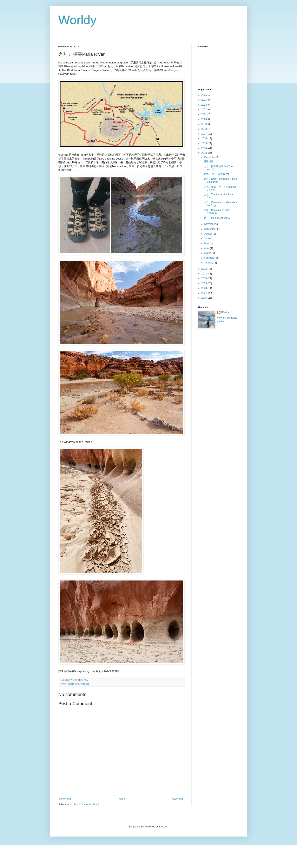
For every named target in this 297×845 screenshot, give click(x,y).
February (209, 257)
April (207, 248)
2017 (204, 133)
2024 (204, 99)
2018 (204, 129)
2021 (204, 114)
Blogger (163, 826)
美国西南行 (73, 683)
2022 (204, 109)
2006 (204, 297)
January (209, 262)
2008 (204, 288)
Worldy (77, 20)
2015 (204, 143)
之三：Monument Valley (217, 218)
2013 (204, 152)
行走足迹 (84, 683)
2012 (204, 268)
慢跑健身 (208, 161)
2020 (204, 119)
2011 (204, 273)
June (207, 238)
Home (122, 798)
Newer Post (65, 798)
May (207, 243)
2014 (204, 148)
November (210, 224)
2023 (204, 104)
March (208, 252)
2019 (204, 124)
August (208, 233)
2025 (204, 95)
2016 (204, 138)
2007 (204, 293)
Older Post (178, 798)
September (210, 229)
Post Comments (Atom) (86, 804)
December (210, 157)
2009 (204, 283)
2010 (204, 278)
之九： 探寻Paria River (216, 174)
